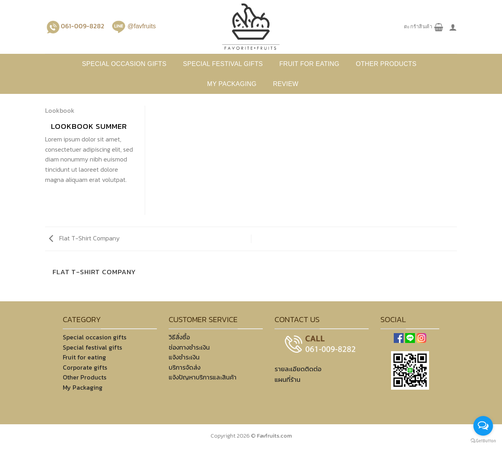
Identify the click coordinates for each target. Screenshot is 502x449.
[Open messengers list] (483, 426)
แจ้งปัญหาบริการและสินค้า (202, 377)
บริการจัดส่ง (184, 367)
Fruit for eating (309, 63)
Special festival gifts (223, 63)
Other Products (84, 377)
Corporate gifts (85, 367)
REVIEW (285, 84)
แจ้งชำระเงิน (184, 357)
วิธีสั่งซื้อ (179, 337)
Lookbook (60, 110)
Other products (386, 63)
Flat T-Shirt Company (84, 238)
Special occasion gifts (124, 63)
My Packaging (231, 84)
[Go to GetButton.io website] (483, 441)
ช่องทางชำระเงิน (189, 347)
